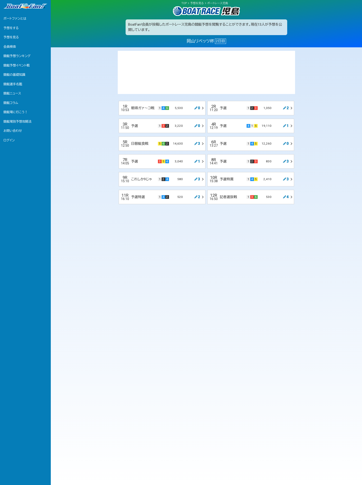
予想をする (11, 28)
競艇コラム (10, 103)
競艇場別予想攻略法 (17, 121)
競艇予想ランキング (16, 56)
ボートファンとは (14, 18)
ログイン (9, 140)
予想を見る (11, 37)
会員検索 (9, 46)
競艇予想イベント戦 (16, 65)
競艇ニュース (12, 93)
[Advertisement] (206, 72)
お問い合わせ (12, 131)
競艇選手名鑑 (12, 84)
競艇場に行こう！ (15, 112)
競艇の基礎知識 (14, 74)
